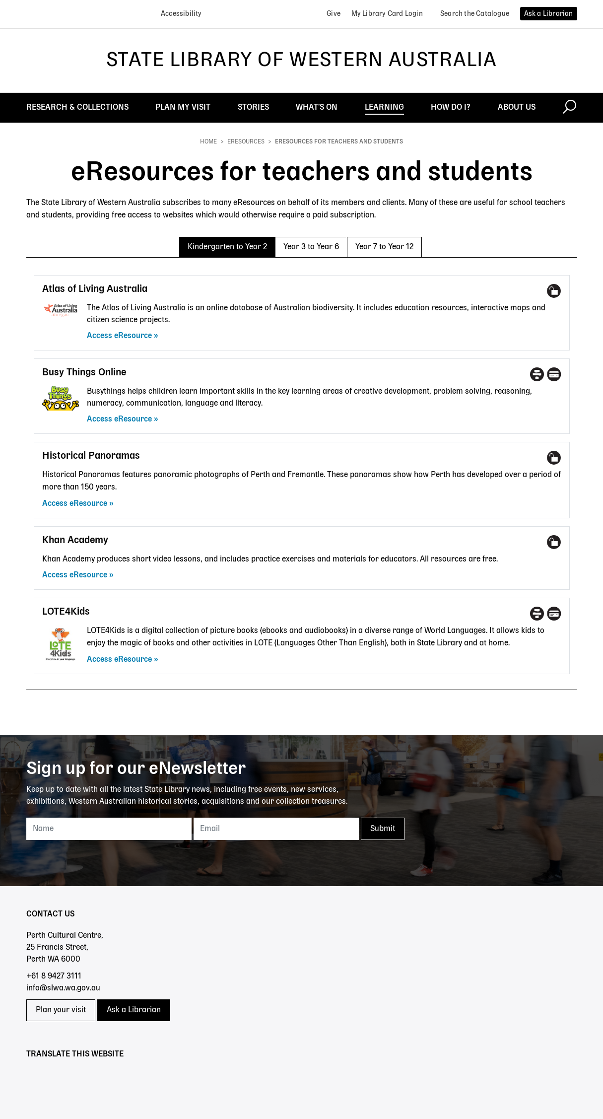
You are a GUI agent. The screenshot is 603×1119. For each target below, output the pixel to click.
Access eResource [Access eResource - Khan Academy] (74, 575)
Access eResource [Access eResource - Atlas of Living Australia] (119, 336)
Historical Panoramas (91, 456)
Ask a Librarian (134, 1010)
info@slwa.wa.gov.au (63, 988)
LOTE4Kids (66, 612)
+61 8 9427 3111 (53, 976)
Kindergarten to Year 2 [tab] (227, 247)
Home (208, 142)
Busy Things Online (84, 372)
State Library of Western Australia (301, 60)
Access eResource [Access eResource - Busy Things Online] (119, 419)
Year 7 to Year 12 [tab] (384, 247)
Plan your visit (61, 1010)
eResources (246, 142)
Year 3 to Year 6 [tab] (311, 247)
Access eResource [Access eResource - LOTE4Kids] (119, 659)
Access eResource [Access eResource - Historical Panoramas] (74, 503)
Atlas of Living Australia (94, 289)
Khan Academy (75, 540)
